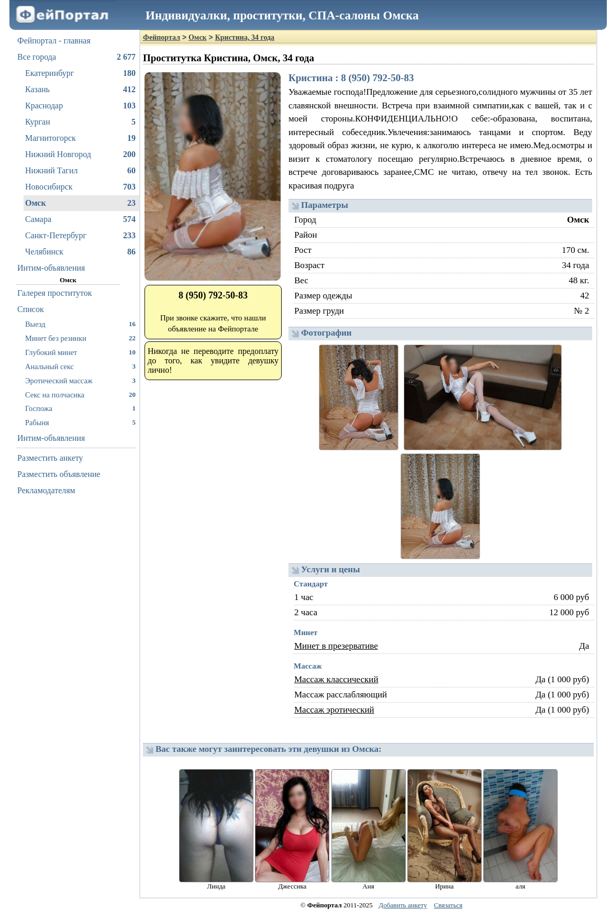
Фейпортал (161, 37)
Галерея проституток (54, 292)
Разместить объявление (59, 474)
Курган (80, 122)
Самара (80, 219)
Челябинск (80, 252)
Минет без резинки (80, 338)
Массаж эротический (334, 710)
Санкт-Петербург (80, 235)
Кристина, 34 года (244, 37)
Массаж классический (336, 679)
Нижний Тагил (80, 171)
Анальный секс (80, 366)
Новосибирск (80, 187)
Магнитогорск (80, 138)
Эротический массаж (80, 380)
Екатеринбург (80, 73)
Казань (80, 89)
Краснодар (80, 106)
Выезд (80, 324)
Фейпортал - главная (54, 40)
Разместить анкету (50, 457)
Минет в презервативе (336, 646)
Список (30, 309)
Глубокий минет (80, 352)
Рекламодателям (46, 490)
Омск (80, 203)
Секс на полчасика (80, 395)
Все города (76, 57)
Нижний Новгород (80, 154)
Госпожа (80, 408)
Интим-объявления (51, 267)
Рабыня (80, 422)
